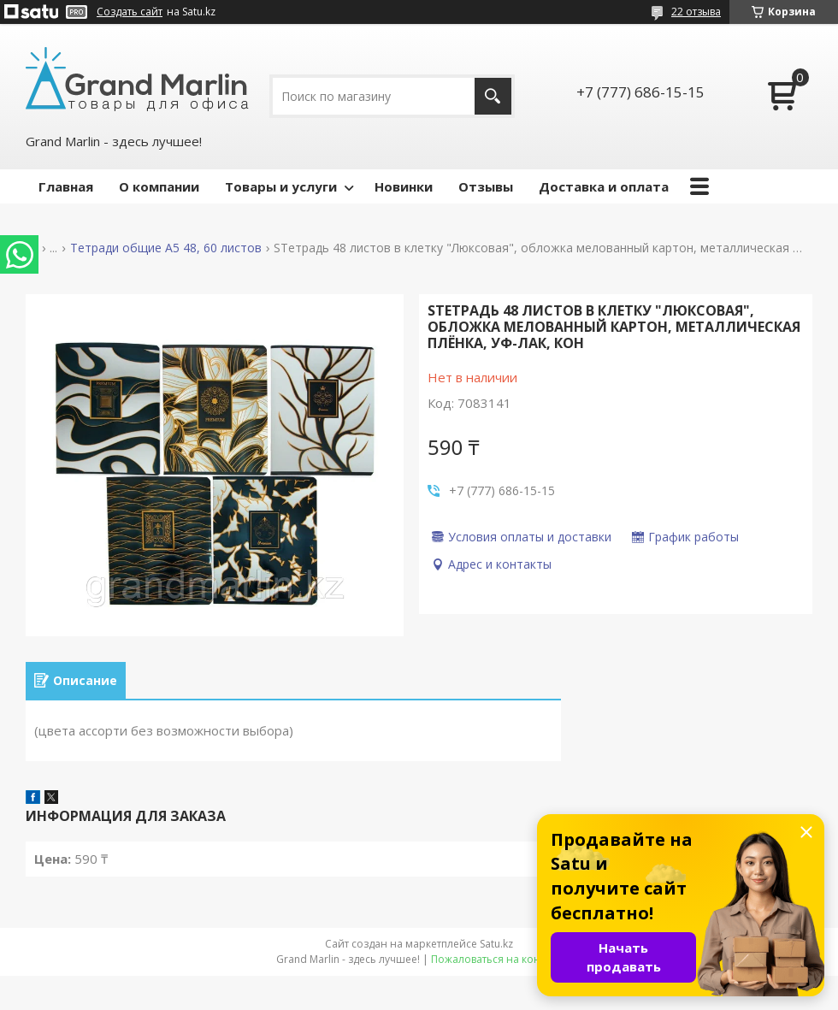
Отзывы (485, 186)
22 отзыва (696, 11)
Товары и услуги (281, 186)
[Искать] (493, 96)
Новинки (404, 186)
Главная (65, 186)
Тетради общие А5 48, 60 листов (166, 248)
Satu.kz (496, 943)
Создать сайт (129, 12)
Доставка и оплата (604, 186)
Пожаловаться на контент (496, 959)
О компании (159, 186)
